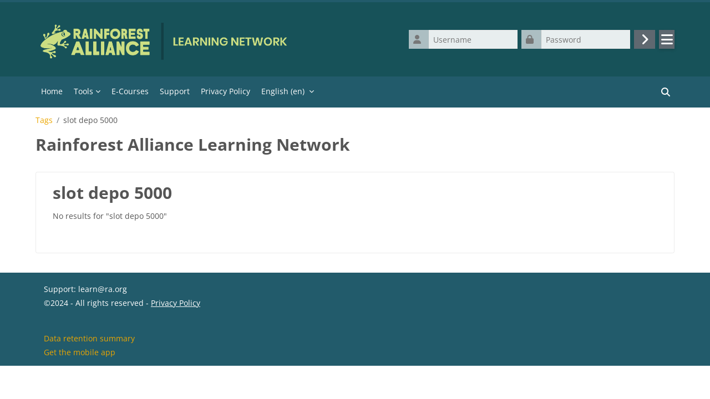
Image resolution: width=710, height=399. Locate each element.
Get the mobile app (79, 384)
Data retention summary (89, 370)
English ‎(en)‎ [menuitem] (283, 91)
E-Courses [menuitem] (130, 91)
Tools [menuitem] (83, 91)
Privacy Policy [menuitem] (225, 91)
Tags (44, 120)
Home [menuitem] (52, 91)
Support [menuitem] (175, 91)
